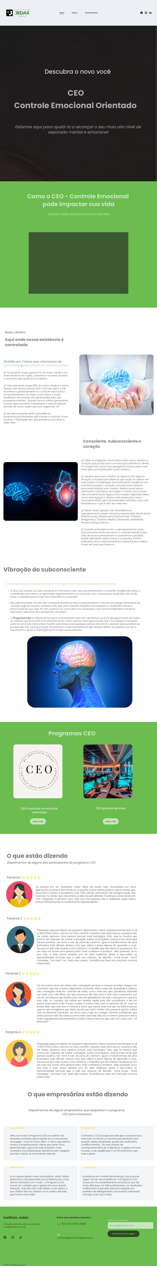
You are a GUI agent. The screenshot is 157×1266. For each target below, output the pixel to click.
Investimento (91, 12)
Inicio (61, 12)
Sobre (75, 12)
